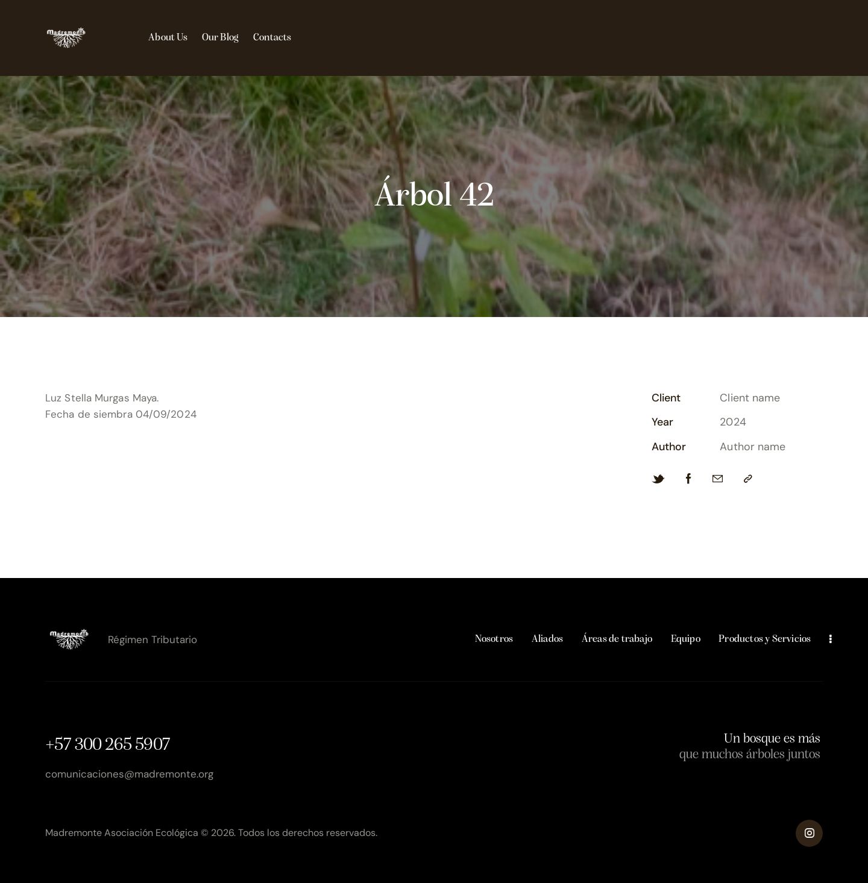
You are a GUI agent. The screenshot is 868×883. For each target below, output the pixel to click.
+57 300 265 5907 (107, 745)
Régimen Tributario (152, 639)
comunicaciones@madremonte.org (129, 774)
